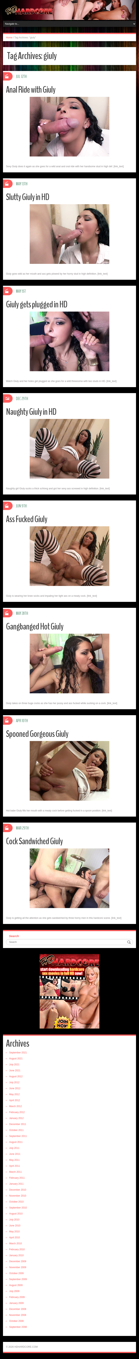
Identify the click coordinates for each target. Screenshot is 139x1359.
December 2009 (17, 1261)
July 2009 (14, 1291)
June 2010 (14, 1225)
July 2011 (14, 1148)
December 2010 (17, 1189)
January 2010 (16, 1255)
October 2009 (16, 1273)
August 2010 (16, 1213)
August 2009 (16, 1285)
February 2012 (17, 1112)
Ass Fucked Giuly (26, 519)
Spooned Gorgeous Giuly (37, 734)
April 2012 (14, 1100)
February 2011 (17, 1177)
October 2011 (16, 1130)
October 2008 (16, 1321)
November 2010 (17, 1195)
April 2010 (14, 1237)
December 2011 (17, 1124)
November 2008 (17, 1315)
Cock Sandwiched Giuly (34, 841)
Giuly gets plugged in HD (36, 304)
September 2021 (18, 1052)
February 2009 (17, 1297)
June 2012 (14, 1088)
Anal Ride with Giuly (30, 90)
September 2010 (18, 1207)
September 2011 (18, 1136)
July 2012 (14, 1082)
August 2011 (16, 1142)
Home (9, 37)
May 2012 (14, 1094)
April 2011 (14, 1166)
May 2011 (14, 1160)
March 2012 (15, 1106)
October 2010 (16, 1201)
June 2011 (14, 1154)
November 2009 (17, 1267)
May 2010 (14, 1231)
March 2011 (15, 1172)
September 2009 (18, 1279)
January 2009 (16, 1303)
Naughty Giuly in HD (31, 412)
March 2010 (15, 1243)
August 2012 (16, 1076)
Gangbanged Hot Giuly (34, 627)
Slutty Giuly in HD (27, 197)
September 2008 (18, 1327)
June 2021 (14, 1070)
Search (14, 936)
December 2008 (17, 1309)
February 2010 (17, 1249)
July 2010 (14, 1219)
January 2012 (16, 1118)
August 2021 (16, 1058)
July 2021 (14, 1064)
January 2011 (16, 1183)
